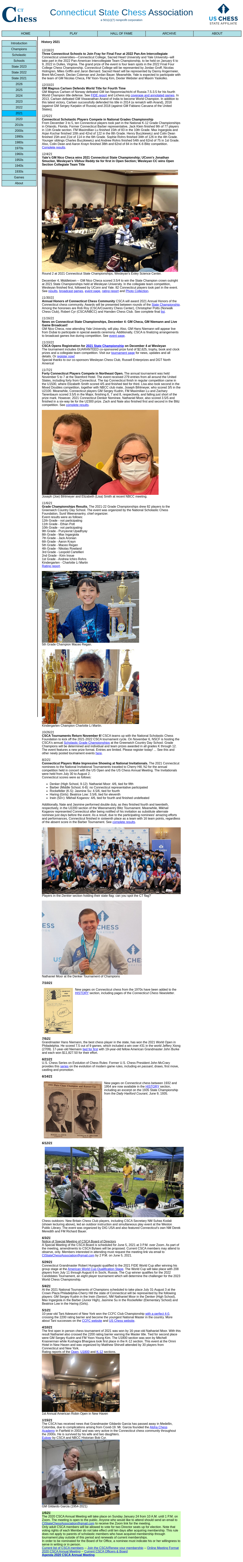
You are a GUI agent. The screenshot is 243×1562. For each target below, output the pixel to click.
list (163, 311)
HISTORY (82, 993)
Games (19, 177)
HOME (26, 33)
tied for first (90, 1049)
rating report (110, 291)
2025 (19, 90)
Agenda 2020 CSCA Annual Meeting (68, 1555)
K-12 (99, 1351)
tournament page (123, 352)
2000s (19, 130)
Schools (19, 60)
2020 (19, 119)
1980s (19, 142)
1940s (19, 165)
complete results (77, 405)
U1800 (84, 1351)
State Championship (166, 304)
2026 (19, 84)
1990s (19, 136)
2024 (19, 95)
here (99, 753)
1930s (19, 171)
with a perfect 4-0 (157, 1313)
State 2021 (19, 78)
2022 (19, 107)
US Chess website (121, 1320)
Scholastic (19, 55)
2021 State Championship (105, 345)
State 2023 (19, 66)
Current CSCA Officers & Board (106, 1551)
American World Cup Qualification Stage (95, 1269)
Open (75, 1351)
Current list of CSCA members (62, 1548)
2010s (19, 125)
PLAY (73, 33)
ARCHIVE (169, 33)
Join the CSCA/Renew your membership (115, 1548)
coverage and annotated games (152, 95)
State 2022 (19, 72)
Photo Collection (137, 291)
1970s (19, 148)
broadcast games (71, 291)
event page (92, 291)
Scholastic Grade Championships (87, 742)
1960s (19, 154)
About (19, 183)
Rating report (51, 566)
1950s (19, 160)
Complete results (53, 147)
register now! (66, 356)
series (64, 1066)
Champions (19, 49)
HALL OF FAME (121, 33)
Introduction (19, 43)
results (52, 291)
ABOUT (217, 33)
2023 (19, 101)
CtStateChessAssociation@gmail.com (68, 1255)
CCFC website (92, 1320)
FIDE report (99, 95)
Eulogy (46, 1437)
